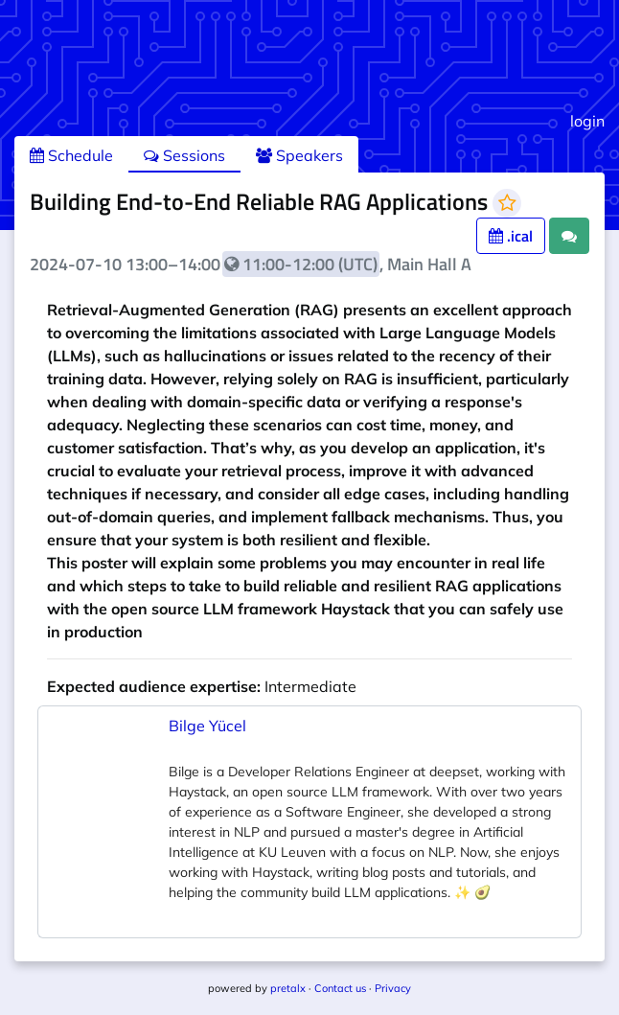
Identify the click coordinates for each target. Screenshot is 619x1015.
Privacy (393, 988)
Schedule (71, 155)
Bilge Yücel (207, 725)
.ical (511, 235)
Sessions (184, 155)
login (587, 120)
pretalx (288, 988)
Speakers (299, 155)
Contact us (340, 988)
